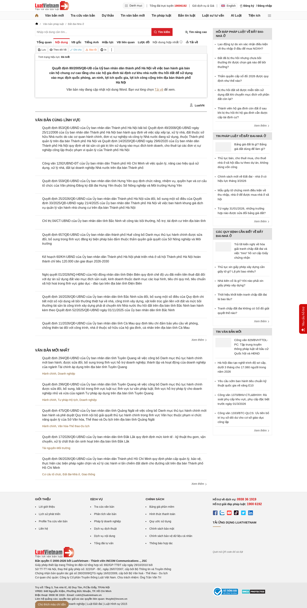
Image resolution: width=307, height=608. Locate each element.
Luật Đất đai (94, 603)
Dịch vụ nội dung (104, 536)
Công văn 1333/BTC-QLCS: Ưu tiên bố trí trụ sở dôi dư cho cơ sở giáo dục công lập (243, 417)
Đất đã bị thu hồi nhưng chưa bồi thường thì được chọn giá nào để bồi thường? (242, 62)
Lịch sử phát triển (49, 514)
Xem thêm (199, 339)
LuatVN (197, 105)
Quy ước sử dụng (160, 521)
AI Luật (236, 15)
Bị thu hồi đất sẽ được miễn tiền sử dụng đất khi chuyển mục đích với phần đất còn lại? (243, 94)
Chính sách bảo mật (161, 528)
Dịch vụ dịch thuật (105, 528)
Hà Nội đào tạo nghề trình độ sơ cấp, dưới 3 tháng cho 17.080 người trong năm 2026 (242, 367)
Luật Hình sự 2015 (115, 603)
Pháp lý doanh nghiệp (107, 521)
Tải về (159, 89)
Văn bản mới (54, 15)
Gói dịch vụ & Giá (203, 5)
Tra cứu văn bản (83, 15)
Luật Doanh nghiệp (73, 603)
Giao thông (88, 474)
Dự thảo (108, 15)
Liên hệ (43, 528)
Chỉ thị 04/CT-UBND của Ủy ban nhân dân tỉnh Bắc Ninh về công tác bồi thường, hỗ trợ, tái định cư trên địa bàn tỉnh (124, 221)
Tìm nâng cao (196, 32)
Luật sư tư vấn (213, 15)
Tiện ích (254, 15)
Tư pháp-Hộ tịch (68, 399)
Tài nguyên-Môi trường (56, 448)
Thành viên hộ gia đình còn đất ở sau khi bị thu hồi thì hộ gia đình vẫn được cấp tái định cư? (243, 113)
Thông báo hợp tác (161, 543)
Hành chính (49, 373)
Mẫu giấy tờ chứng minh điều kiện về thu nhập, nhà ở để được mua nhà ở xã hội (243, 195)
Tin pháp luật (161, 15)
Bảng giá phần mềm (161, 506)
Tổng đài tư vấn (103, 543)
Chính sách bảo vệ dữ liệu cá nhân (170, 536)
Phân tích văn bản (105, 514)
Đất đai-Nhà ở (71, 474)
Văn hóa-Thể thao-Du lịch (74, 426)
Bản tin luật (186, 15)
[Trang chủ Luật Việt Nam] (52, 5)
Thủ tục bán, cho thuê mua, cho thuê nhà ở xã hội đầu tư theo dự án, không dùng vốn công (243, 162)
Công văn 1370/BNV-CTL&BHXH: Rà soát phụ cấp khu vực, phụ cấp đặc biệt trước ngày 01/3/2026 (243, 399)
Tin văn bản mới (133, 15)
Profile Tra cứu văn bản (53, 521)
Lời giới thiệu (47, 506)
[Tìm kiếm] (162, 32)
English (228, 5)
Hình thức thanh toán (162, 514)
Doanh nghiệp (66, 373)
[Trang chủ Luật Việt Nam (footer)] (54, 556)
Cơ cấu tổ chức (51, 474)
